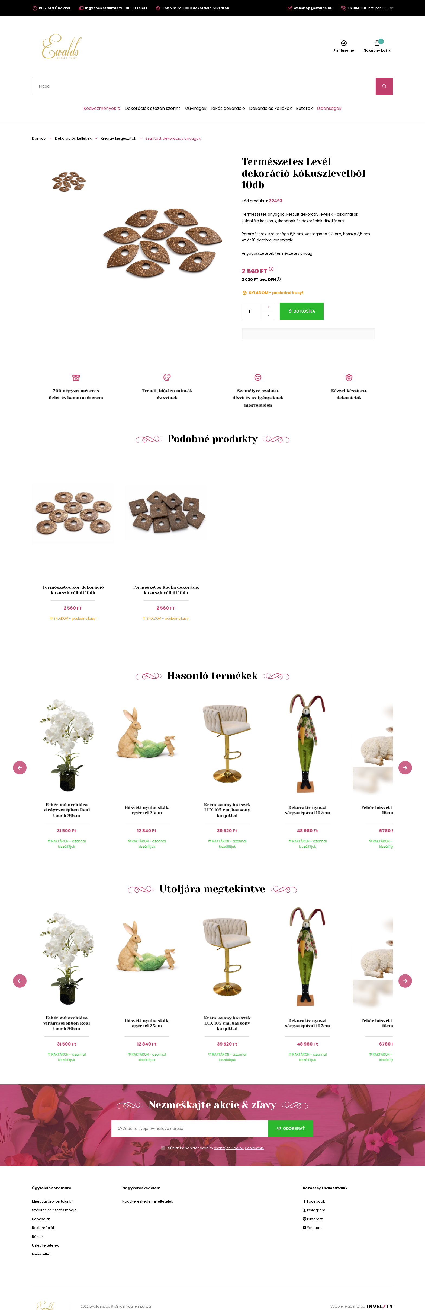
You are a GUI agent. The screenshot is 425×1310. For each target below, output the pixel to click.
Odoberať (291, 1111)
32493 (275, 184)
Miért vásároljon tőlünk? (52, 1184)
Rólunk (38, 1219)
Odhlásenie (254, 1131)
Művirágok (195, 91)
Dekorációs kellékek (270, 91)
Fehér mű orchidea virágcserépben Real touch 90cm (66, 793)
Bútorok (304, 91)
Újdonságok (329, 91)
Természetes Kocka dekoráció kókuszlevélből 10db (166, 573)
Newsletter (41, 1237)
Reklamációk (43, 1210)
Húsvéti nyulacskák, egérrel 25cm (146, 793)
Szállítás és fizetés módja (54, 1193)
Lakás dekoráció (228, 91)
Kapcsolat (41, 1201)
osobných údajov (228, 1131)
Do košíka (304, 294)
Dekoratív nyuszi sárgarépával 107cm (307, 793)
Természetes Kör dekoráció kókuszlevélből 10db (73, 573)
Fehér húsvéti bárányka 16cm (387, 793)
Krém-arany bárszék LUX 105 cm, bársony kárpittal (227, 793)
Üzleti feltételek (45, 1228)
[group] (72, 758)
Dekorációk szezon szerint (152, 91)
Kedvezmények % (102, 91)
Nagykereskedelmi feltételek (147, 1184)
